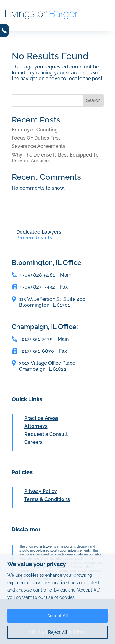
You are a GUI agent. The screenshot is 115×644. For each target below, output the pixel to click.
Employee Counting (35, 130)
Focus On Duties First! (37, 138)
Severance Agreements (38, 146)
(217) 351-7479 (36, 339)
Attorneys (36, 426)
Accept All (57, 615)
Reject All (57, 632)
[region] (57, 599)
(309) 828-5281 (37, 275)
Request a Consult (46, 434)
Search (93, 100)
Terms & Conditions (47, 499)
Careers (33, 442)
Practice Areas (41, 418)
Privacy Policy (40, 491)
